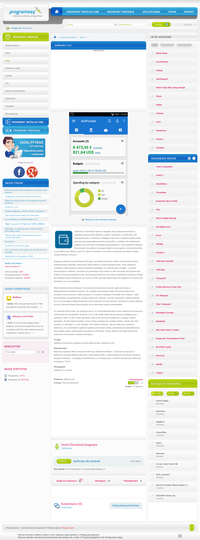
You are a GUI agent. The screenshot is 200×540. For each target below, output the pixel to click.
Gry (7, 83)
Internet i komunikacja (15, 91)
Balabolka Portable (165, 312)
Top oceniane (167, 45)
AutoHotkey (161, 184)
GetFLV (159, 175)
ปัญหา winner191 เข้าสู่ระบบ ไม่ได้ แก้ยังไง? (25, 224)
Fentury (159, 139)
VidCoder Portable (164, 261)
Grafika (8, 75)
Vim (158, 209)
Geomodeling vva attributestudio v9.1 (21, 219)
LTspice (159, 373)
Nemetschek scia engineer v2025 (19, 256)
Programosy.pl (12, 528)
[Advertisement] (98, 79)
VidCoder (160, 269)
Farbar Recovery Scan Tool (168, 287)
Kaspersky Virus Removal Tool (170, 338)
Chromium (161, 192)
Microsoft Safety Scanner (167, 330)
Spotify (159, 364)
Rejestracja (27, 28)
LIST (158, 122)
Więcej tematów (12, 266)
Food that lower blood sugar (17, 245)
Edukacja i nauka (12, 68)
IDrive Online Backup (166, 218)
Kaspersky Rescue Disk (167, 201)
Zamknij (180, 536)
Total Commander (164, 166)
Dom (7, 61)
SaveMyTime (162, 62)
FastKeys (160, 252)
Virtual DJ (161, 278)
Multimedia (10, 98)
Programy (68, 37)
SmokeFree (161, 130)
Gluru (159, 96)
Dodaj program (54, 528)
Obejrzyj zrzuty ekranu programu (98, 219)
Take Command (163, 304)
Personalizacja (11, 113)
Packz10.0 (9, 241)
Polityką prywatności (89, 535)
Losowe (154, 45)
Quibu (159, 104)
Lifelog (159, 70)
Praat (158, 235)
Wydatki (160, 147)
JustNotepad (162, 79)
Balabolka (160, 321)
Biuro (7, 53)
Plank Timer (162, 53)
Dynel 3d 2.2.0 (11, 207)
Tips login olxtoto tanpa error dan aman (22, 215)
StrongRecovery (163, 226)
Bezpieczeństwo (12, 45)
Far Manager (162, 295)
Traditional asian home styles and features (23, 196)
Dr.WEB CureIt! (163, 347)
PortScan (160, 355)
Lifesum (160, 113)
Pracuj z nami (68, 528)
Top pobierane (184, 45)
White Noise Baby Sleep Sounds (170, 87)
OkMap (159, 244)
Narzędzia (9, 106)
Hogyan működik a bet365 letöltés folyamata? (25, 211)
